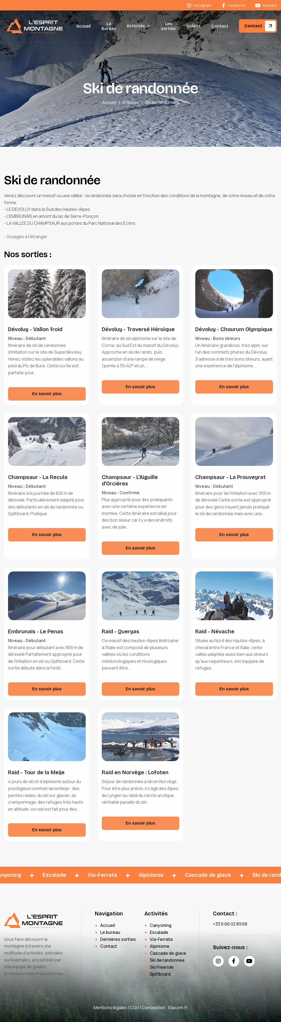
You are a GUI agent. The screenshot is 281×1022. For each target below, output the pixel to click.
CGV (134, 1007)
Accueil (83, 26)
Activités (136, 25)
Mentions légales (110, 1007)
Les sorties (168, 26)
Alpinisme (159, 946)
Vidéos (193, 26)
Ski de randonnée (167, 960)
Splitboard (160, 974)
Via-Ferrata (161, 939)
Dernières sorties (118, 939)
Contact (219, 26)
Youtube (265, 5)
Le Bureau (109, 26)
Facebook (233, 5)
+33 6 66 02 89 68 (230, 924)
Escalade (159, 932)
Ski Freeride (162, 967)
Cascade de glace (168, 953)
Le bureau (110, 932)
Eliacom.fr (178, 1007)
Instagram (198, 5)
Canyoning (160, 925)
